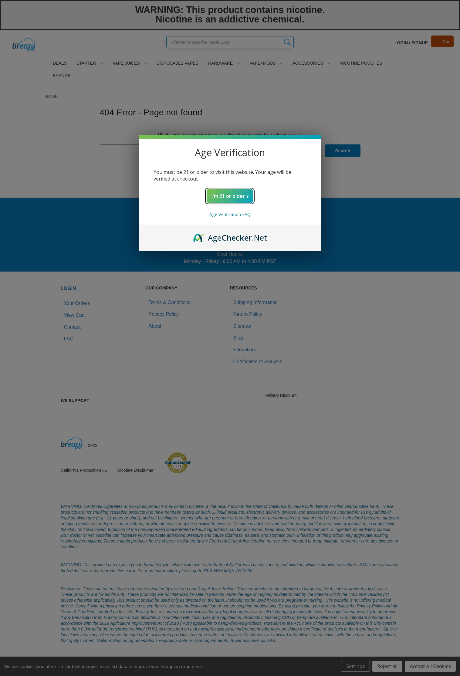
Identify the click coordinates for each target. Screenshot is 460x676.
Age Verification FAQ (230, 214)
